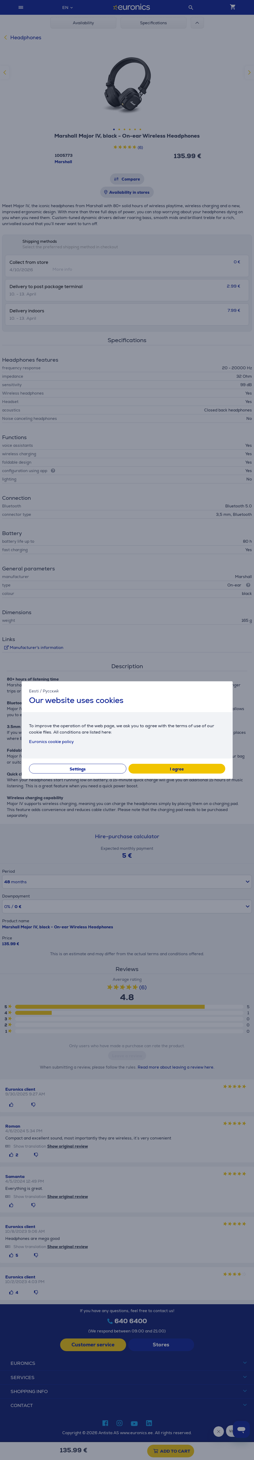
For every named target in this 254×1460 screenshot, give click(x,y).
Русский (51, 690)
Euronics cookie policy (51, 741)
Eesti (34, 690)
